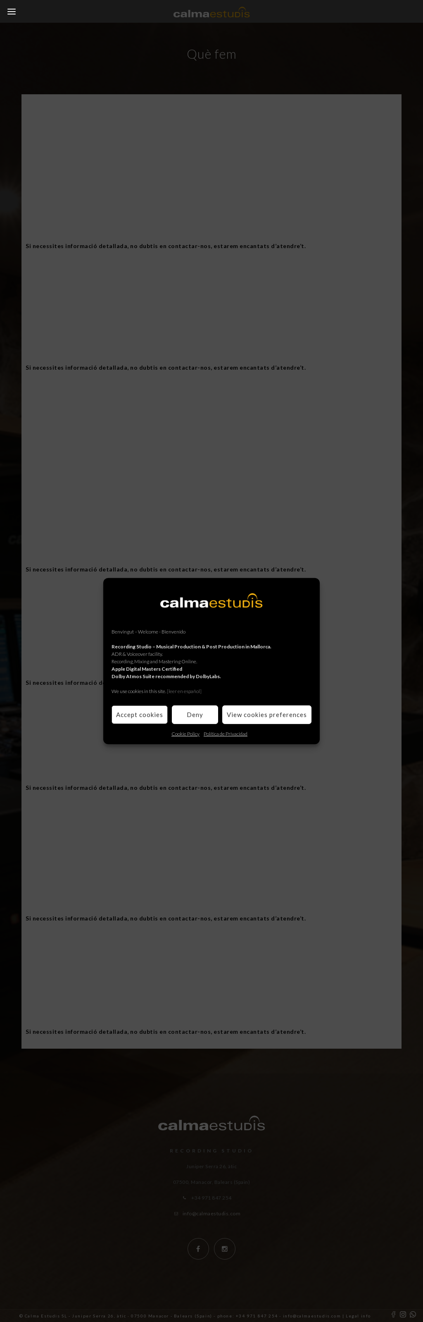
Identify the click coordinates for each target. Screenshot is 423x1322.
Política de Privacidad (225, 733)
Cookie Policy (185, 733)
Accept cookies (139, 714)
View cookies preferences (267, 714)
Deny (195, 714)
